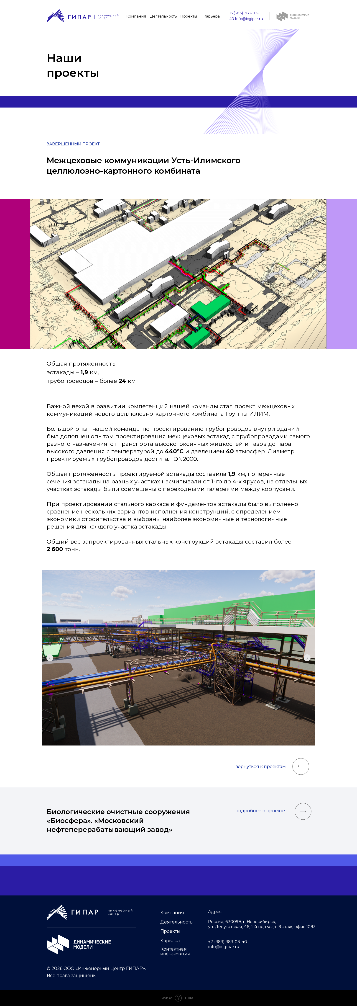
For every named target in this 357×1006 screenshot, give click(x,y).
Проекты (188, 16)
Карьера (212, 16)
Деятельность (163, 16)
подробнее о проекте (260, 810)
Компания (136, 16)
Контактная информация (175, 951)
